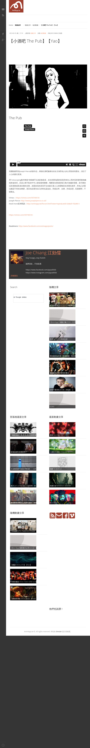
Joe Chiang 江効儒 (43, 253)
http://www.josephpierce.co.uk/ (33, 200)
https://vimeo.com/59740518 (27, 198)
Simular (59, 631)
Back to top (3, 745)
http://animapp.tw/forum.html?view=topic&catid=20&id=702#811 (53, 203)
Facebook (3, 34)
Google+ (3, 40)
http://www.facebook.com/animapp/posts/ (36, 226)
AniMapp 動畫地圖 (16, 6)
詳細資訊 (14, 275)
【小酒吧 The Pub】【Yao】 (35, 41)
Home (11, 25)
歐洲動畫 (35, 25)
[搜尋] (25, 297)
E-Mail (3, 9)
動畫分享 (28, 25)
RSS (3, 15)
